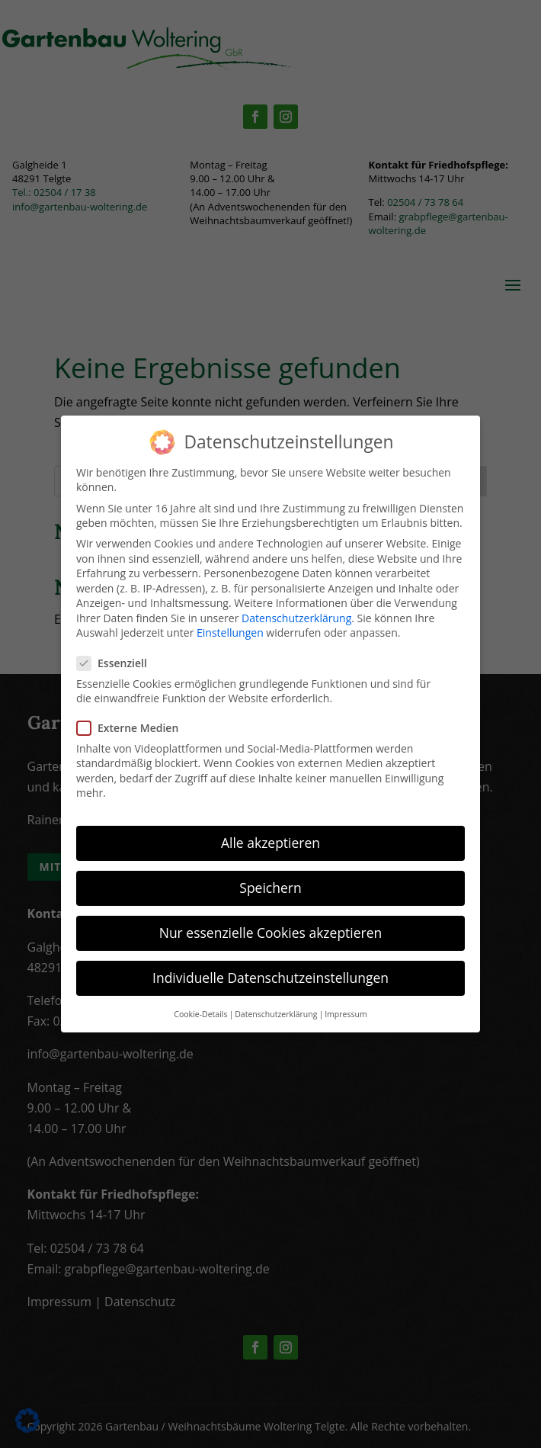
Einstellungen (230, 632)
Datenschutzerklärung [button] (276, 1014)
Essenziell (118, 663)
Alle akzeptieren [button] (270, 842)
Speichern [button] (270, 887)
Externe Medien (133, 728)
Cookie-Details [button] (200, 1014)
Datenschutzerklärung (296, 618)
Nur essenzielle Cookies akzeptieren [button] (271, 932)
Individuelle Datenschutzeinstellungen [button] (270, 977)
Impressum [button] (346, 1014)
